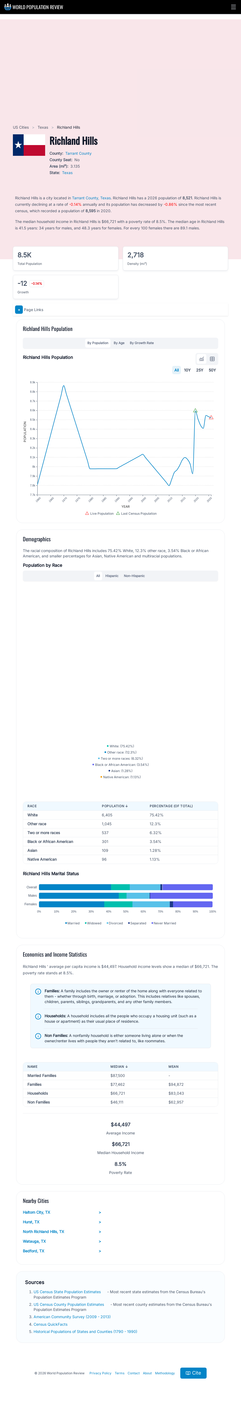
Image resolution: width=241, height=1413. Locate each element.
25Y (199, 370)
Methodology (165, 1373)
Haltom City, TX (62, 1212)
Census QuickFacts (51, 1324)
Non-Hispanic (134, 576)
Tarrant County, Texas (91, 198)
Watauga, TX (62, 1241)
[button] (233, 7)
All (176, 370)
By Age (119, 343)
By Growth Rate (142, 343)
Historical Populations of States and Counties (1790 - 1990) (86, 1331)
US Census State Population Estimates (68, 1291)
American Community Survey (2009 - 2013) (73, 1316)
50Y (212, 370)
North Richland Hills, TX (62, 1231)
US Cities (21, 127)
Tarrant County (78, 153)
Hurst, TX (62, 1222)
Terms (119, 1373)
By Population (97, 343)
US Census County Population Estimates (69, 1304)
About (147, 1373)
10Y (187, 370)
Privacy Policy (100, 1373)
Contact (134, 1373)
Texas (43, 127)
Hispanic (111, 576)
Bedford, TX (62, 1251)
